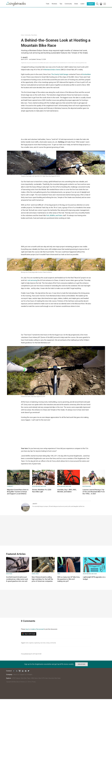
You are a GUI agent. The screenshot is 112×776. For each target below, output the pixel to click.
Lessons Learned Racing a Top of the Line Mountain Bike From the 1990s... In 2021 (94, 492)
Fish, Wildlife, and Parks (54, 215)
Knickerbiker (86, 74)
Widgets (29, 674)
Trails (47, 3)
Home (22, 35)
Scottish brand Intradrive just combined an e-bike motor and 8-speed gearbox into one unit (17, 579)
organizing (37, 643)
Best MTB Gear (43, 678)
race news (43, 643)
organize (31, 643)
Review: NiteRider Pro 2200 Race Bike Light (41, 491)
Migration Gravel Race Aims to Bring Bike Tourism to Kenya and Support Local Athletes (17, 492)
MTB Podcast (16, 678)
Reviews (54, 3)
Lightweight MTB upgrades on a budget (94, 578)
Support (90, 3)
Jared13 (25, 57)
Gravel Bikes (35, 573)
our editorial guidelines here (80, 62)
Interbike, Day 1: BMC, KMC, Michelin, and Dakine (67, 491)
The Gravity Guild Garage (59, 74)
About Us (16, 674)
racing (47, 643)
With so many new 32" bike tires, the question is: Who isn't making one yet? (68, 579)
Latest (82, 3)
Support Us (23, 674)
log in (27, 629)
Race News (34, 35)
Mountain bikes (87, 486)
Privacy (34, 681)
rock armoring (32, 280)
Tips (61, 3)
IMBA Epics (34, 678)
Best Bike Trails (25, 678)
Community (68, 3)
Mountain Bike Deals (55, 678)
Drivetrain (9, 573)
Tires (58, 573)
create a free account (37, 629)
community (53, 643)
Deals (76, 3)
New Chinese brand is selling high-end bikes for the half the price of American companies (42, 579)
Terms (29, 681)
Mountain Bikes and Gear (39, 486)
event (26, 643)
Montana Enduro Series (52, 70)
